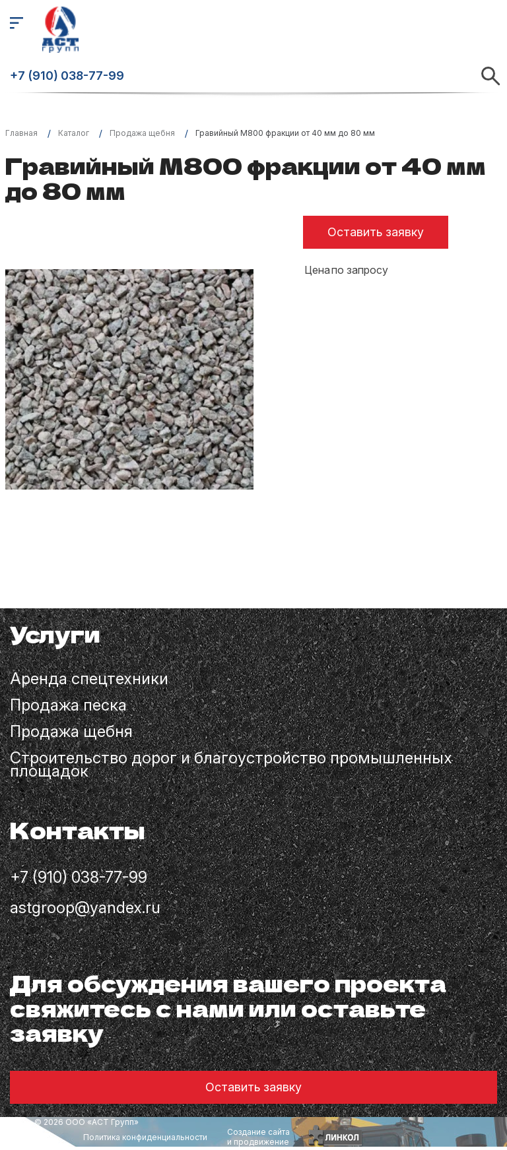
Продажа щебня (71, 733)
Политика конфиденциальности (145, 1137)
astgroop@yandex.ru (85, 908)
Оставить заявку (375, 232)
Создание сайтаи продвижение (258, 1137)
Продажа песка (68, 707)
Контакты (77, 831)
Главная (21, 133)
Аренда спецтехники (89, 680)
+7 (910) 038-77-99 (67, 75)
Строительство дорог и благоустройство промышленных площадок (231, 766)
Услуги (55, 636)
